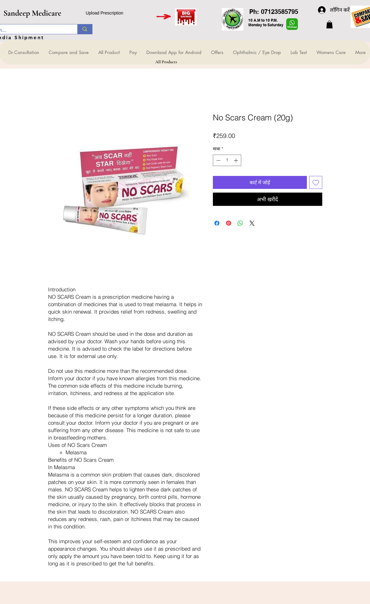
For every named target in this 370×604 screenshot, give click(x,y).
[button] (329, 24)
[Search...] (84, 29)
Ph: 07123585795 (273, 11)
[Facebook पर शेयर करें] (217, 223)
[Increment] (236, 160)
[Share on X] (252, 223)
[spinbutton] (227, 160)
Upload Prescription (104, 12)
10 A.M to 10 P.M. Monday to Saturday (265, 22)
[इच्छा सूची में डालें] (315, 182)
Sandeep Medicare (32, 13)
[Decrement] (218, 160)
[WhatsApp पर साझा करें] (240, 223)
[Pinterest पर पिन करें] (228, 223)
